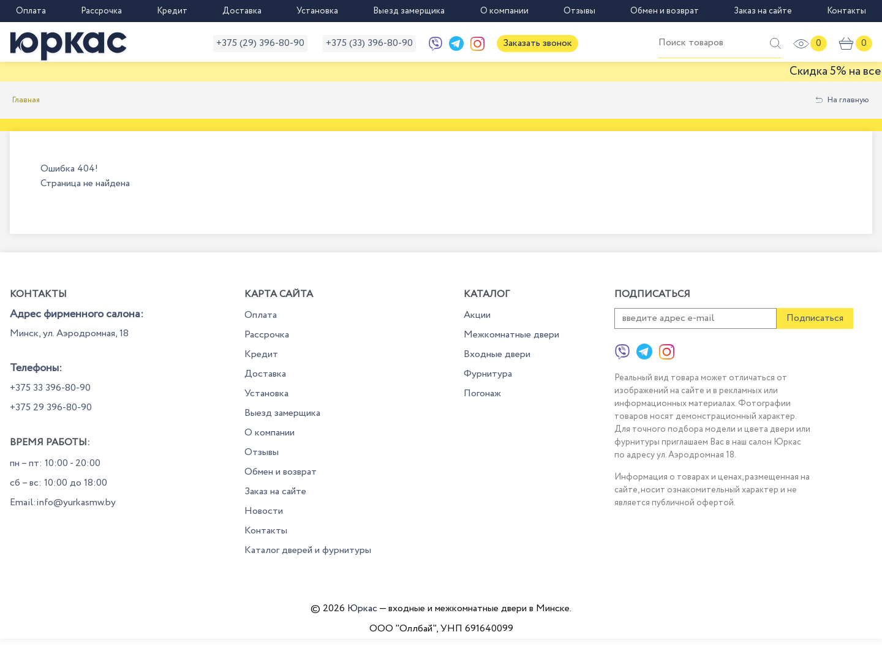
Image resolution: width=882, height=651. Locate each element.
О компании (504, 11)
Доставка (242, 11)
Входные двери (497, 354)
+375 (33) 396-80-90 (369, 43)
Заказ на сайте (763, 11)
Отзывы (579, 11)
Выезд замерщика (409, 11)
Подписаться (814, 318)
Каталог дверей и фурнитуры (307, 550)
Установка (317, 11)
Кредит (172, 11)
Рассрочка (101, 11)
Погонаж (482, 393)
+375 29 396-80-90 (51, 408)
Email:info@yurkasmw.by (63, 502)
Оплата (31, 11)
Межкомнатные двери (511, 335)
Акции (477, 315)
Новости (263, 511)
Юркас (362, 608)
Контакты (846, 11)
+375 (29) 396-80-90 (260, 43)
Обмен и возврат (664, 11)
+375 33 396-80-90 (50, 388)
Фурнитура (488, 374)
